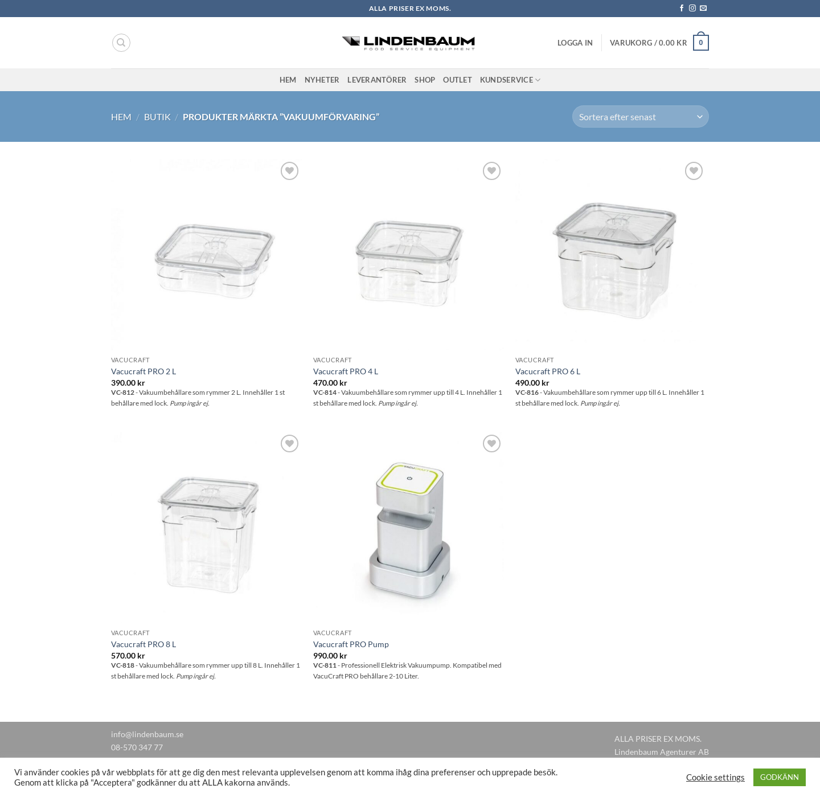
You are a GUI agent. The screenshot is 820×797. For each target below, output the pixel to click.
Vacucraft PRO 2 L (143, 371)
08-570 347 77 (137, 747)
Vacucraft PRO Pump (351, 644)
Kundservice (510, 80)
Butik (157, 116)
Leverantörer (377, 79)
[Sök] (121, 43)
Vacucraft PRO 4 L (345, 371)
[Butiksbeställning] (640, 116)
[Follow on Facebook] (681, 9)
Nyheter (322, 79)
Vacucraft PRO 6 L (547, 371)
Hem (288, 79)
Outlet (457, 79)
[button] (575, 42)
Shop (425, 79)
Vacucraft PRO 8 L (143, 644)
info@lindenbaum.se (147, 734)
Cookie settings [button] (715, 777)
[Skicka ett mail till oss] (703, 9)
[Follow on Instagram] (692, 9)
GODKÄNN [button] (779, 777)
